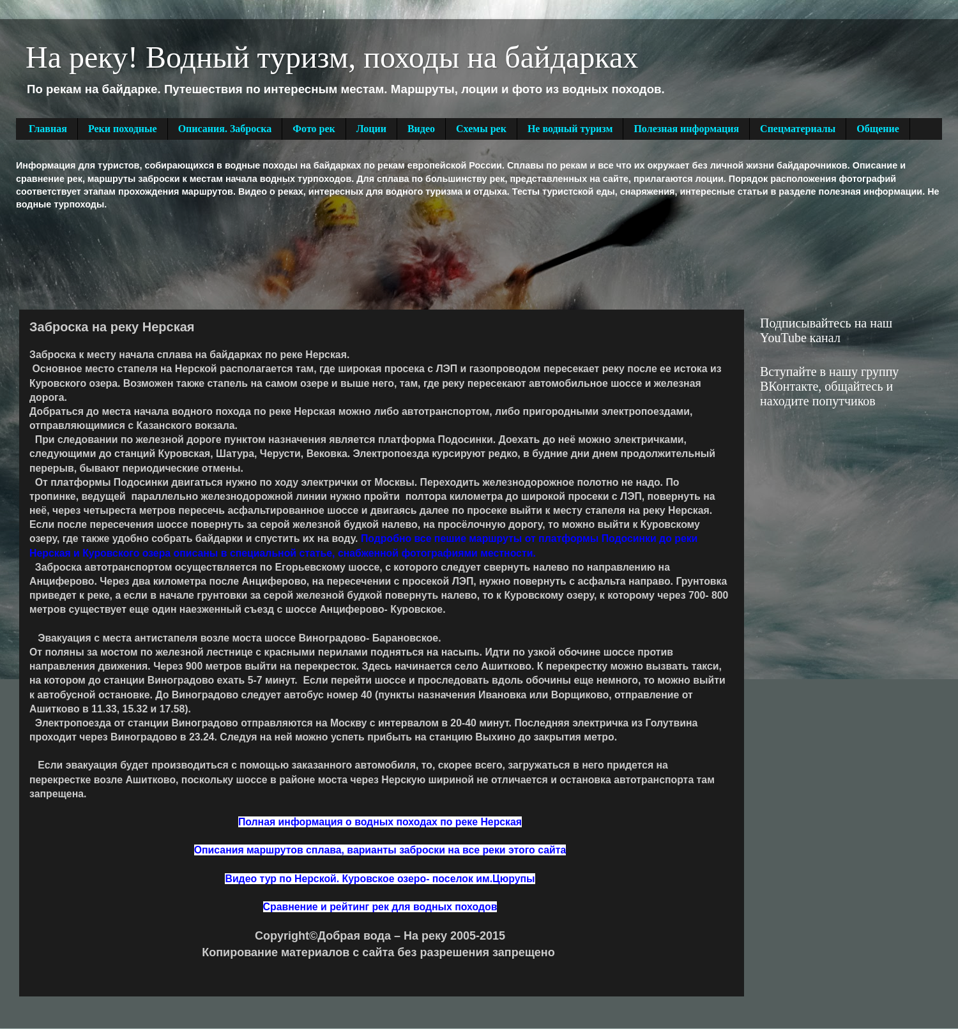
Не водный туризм (570, 128)
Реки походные (122, 128)
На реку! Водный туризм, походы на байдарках (332, 57)
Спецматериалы (797, 128)
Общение (877, 128)
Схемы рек (481, 128)
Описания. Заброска (225, 128)
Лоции (371, 128)
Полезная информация (686, 128)
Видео (421, 128)
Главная (48, 128)
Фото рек (314, 128)
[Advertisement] (248, 258)
